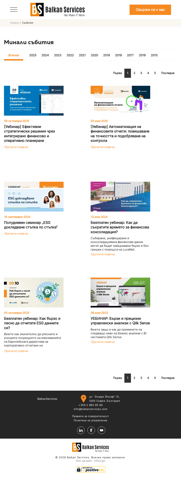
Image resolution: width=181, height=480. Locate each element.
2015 (154, 55)
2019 (106, 55)
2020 (94, 55)
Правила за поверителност (90, 416)
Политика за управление (90, 420)
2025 (32, 55)
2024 (45, 55)
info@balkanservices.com (90, 409)
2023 (57, 55)
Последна (167, 73)
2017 (130, 55)
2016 (142, 55)
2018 (118, 55)
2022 (70, 55)
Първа (117, 73)
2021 (82, 55)
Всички (13, 55)
